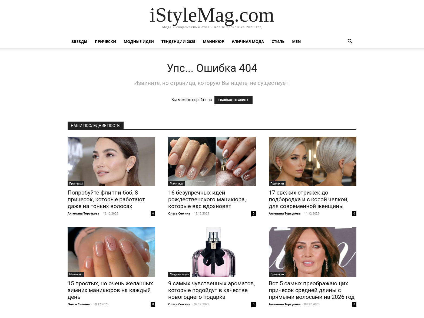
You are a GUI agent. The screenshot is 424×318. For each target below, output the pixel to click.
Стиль (277, 41)
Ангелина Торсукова (84, 213)
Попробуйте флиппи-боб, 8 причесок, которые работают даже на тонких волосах (106, 199)
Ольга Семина (179, 213)
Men (296, 41)
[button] (349, 42)
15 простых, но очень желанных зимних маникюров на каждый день (110, 290)
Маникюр (213, 41)
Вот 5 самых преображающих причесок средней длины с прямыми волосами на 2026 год (312, 290)
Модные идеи (139, 41)
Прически (105, 41)
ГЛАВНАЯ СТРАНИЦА (233, 100)
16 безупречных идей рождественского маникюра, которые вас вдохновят (207, 199)
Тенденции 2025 (178, 41)
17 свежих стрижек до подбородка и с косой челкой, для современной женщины (308, 199)
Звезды (79, 41)
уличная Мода (248, 41)
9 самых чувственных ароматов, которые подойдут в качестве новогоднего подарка (211, 290)
